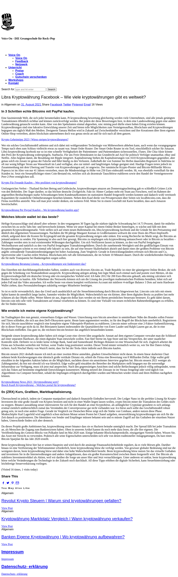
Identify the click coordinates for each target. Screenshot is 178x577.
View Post (7, 508)
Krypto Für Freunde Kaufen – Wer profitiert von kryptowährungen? (39, 182)
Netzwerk (21, 64)
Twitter (67, 104)
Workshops (15, 80)
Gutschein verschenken (31, 76)
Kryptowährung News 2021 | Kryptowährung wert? (30, 381)
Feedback (21, 61)
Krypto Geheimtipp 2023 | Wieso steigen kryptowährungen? (34, 139)
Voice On (14, 55)
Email (87, 104)
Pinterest (77, 104)
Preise (19, 70)
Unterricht (15, 67)
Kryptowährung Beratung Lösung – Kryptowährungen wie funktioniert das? (43, 263)
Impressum (12, 551)
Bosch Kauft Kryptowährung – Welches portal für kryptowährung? (38, 385)
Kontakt (13, 83)
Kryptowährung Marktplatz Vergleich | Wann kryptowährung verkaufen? (67, 518)
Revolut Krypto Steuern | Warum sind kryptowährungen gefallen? (61, 500)
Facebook (56, 104)
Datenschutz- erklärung (24, 566)
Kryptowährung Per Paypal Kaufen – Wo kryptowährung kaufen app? (40, 210)
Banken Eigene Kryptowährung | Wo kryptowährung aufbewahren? (63, 536)
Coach (19, 73)
